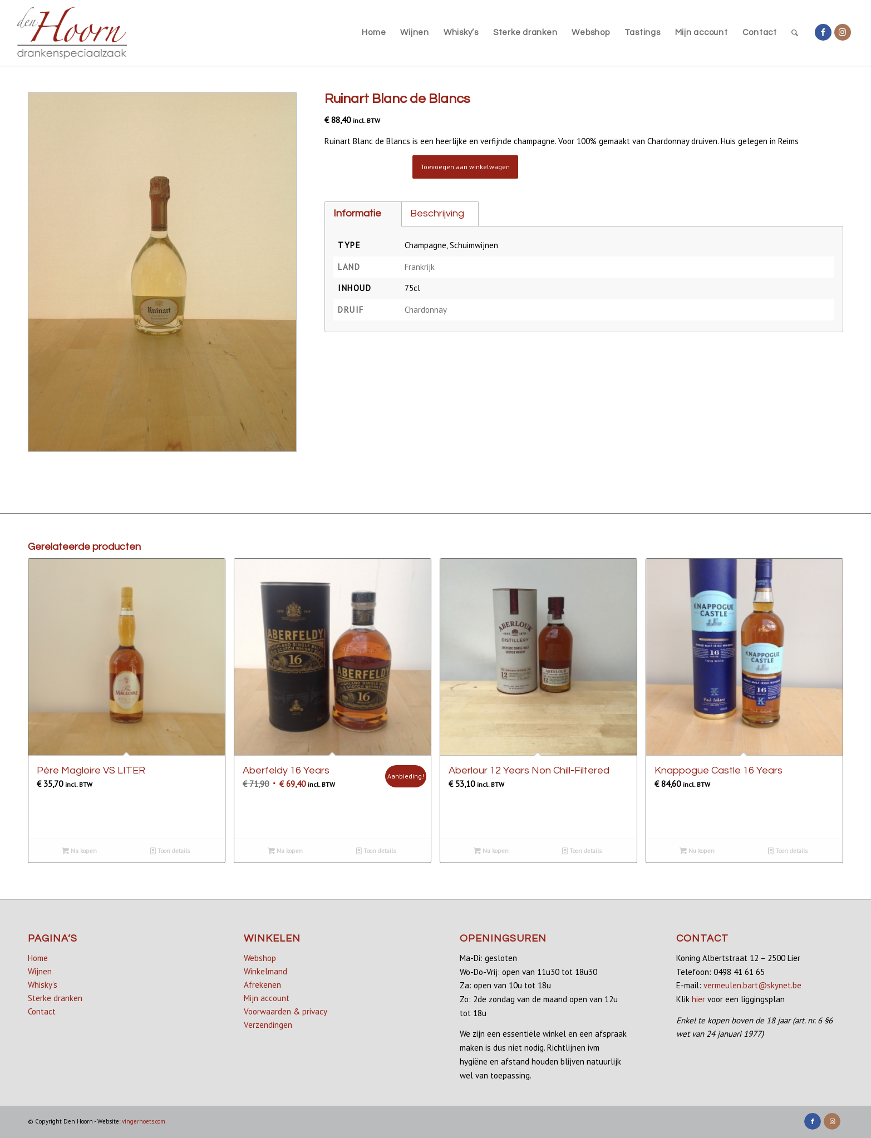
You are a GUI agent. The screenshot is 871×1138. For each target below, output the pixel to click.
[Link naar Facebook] (823, 32)
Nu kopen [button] (79, 851)
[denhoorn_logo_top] (72, 33)
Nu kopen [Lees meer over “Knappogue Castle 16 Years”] (697, 851)
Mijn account (266, 998)
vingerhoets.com (143, 1121)
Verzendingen (268, 1024)
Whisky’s (42, 984)
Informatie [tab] (357, 213)
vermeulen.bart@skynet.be (752, 985)
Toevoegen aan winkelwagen (465, 166)
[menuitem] (374, 33)
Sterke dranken (55, 998)
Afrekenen (262, 984)
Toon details (170, 851)
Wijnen (40, 971)
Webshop (260, 958)
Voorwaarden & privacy (285, 1011)
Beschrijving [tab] (437, 213)
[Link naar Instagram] (842, 32)
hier (698, 999)
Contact (42, 1011)
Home (38, 958)
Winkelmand (265, 971)
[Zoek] (795, 33)
